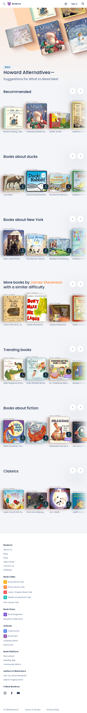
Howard (12, 72)
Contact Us (8, 566)
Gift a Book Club (11, 602)
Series (68, 376)
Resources (8, 645)
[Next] (80, 91)
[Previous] (73, 91)
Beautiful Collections (13, 619)
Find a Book (8, 656)
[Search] (83, 4)
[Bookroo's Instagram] (5, 693)
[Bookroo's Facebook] (12, 693)
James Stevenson (46, 282)
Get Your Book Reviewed (14, 675)
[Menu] (4, 4)
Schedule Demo (10, 640)
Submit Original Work (13, 679)
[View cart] (66, 4)
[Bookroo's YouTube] (18, 693)
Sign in (74, 4)
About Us (7, 549)
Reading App (9, 660)
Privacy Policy (53, 710)
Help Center (9, 562)
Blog (5, 553)
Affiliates (7, 570)
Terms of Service (32, 710)
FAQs (5, 558)
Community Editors (12, 664)
